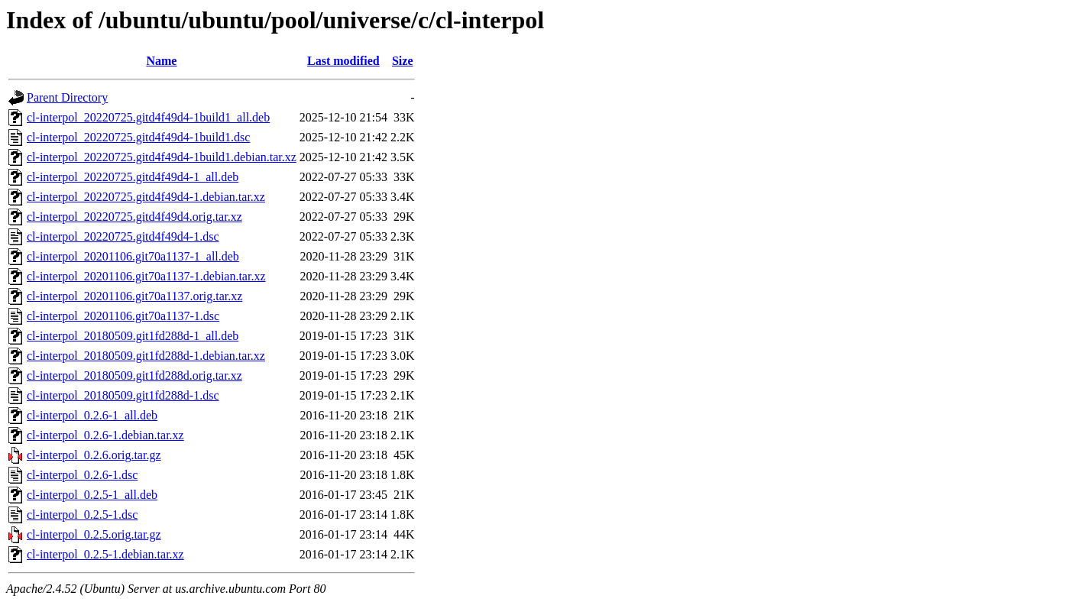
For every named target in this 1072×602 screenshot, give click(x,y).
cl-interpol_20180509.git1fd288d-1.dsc (123, 395)
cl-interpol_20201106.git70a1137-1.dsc (123, 315)
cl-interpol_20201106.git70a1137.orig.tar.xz (134, 296)
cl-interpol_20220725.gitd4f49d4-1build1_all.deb (148, 117)
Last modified (343, 60)
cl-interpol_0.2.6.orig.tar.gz (94, 454)
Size (402, 60)
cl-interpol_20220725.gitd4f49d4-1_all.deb (132, 176)
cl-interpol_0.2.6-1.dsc (82, 474)
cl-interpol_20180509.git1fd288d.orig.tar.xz (134, 375)
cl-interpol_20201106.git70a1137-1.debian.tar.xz (146, 276)
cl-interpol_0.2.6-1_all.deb (92, 415)
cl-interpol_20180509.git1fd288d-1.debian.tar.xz (146, 355)
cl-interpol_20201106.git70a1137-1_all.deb (133, 256)
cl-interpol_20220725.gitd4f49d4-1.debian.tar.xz (146, 196)
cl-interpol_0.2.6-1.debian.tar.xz (105, 435)
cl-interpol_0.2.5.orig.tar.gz (94, 534)
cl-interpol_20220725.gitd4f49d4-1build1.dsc (138, 137)
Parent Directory (67, 97)
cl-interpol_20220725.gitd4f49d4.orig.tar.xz (134, 216)
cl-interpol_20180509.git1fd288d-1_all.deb (132, 335)
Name (161, 60)
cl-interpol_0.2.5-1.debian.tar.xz (105, 554)
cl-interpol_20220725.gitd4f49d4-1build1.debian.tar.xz (161, 156)
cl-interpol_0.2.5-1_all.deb (92, 494)
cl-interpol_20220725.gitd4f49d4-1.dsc (123, 236)
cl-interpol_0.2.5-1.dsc (82, 514)
